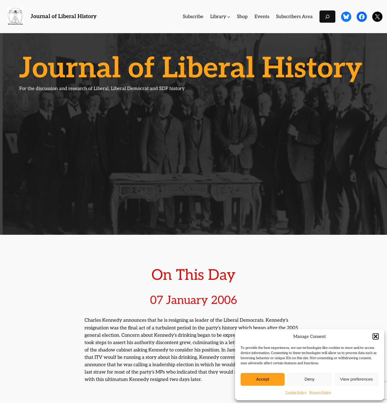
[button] (375, 336)
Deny (309, 379)
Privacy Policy (320, 393)
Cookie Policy (295, 393)
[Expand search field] (327, 16)
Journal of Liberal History (63, 16)
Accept (262, 379)
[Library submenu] (228, 16)
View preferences (356, 379)
